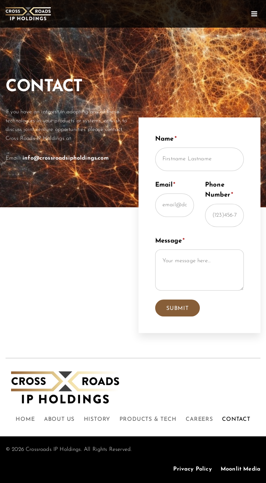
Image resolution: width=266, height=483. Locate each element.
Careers (199, 419)
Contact (236, 419)
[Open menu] (254, 13)
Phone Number (219, 190)
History (97, 419)
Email (165, 185)
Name (166, 139)
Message (170, 241)
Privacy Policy (192, 469)
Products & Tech (148, 419)
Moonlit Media (240, 469)
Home (25, 419)
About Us (59, 419)
